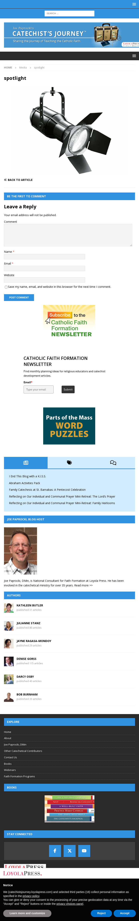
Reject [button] (101, 913)
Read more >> (83, 585)
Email (8, 263)
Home (7, 732)
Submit (68, 389)
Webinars (10, 770)
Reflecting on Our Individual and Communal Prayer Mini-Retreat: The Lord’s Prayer (62, 496)
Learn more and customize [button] (27, 913)
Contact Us (10, 757)
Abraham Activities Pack (24, 483)
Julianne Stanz (28, 623)
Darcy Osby (25, 676)
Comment (10, 222)
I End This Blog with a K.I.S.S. (27, 476)
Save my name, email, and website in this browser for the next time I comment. (59, 287)
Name (8, 252)
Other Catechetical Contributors (23, 751)
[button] (133, 4)
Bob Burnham (27, 694)
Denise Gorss (26, 659)
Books (8, 763)
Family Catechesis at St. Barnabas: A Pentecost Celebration (47, 490)
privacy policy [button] (31, 896)
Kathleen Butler (30, 605)
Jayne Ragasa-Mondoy (34, 641)
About (7, 738)
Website (9, 275)
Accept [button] (124, 913)
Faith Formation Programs (19, 776)
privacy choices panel (69, 903)
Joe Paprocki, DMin (15, 744)
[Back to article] (36, 180)
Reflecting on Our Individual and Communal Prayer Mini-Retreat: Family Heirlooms (62, 503)
